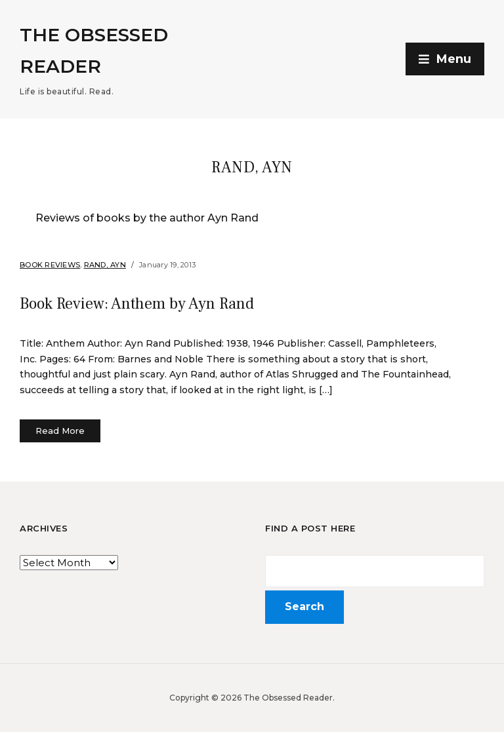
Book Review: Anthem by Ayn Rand (137, 304)
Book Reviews (50, 264)
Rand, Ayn (105, 264)
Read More (60, 430)
